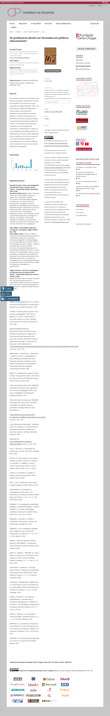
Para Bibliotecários (81, 215)
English (80, 60)
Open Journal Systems (83, 224)
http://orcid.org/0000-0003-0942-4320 (19, 57)
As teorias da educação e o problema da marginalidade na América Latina (86, 174)
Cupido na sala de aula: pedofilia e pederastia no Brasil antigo (87, 187)
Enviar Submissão (86, 49)
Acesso (100, 5)
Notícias (48, 23)
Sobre (13, 27)
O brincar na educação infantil (86, 181)
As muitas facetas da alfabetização (87, 194)
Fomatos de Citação (52, 102)
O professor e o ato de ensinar (86, 167)
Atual (12, 23)
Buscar (94, 23)
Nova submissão (63, 23)
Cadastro (92, 5)
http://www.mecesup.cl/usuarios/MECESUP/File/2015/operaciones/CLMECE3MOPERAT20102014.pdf (44, 346)
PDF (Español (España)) (53, 71)
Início (11, 32)
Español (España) (84, 69)
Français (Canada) (84, 63)
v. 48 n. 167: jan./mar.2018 (31, 32)
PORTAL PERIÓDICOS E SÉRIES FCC (12, 3)
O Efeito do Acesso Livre (61, 222)
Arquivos (23, 23)
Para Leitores (80, 209)
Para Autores (80, 212)
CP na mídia (36, 23)
